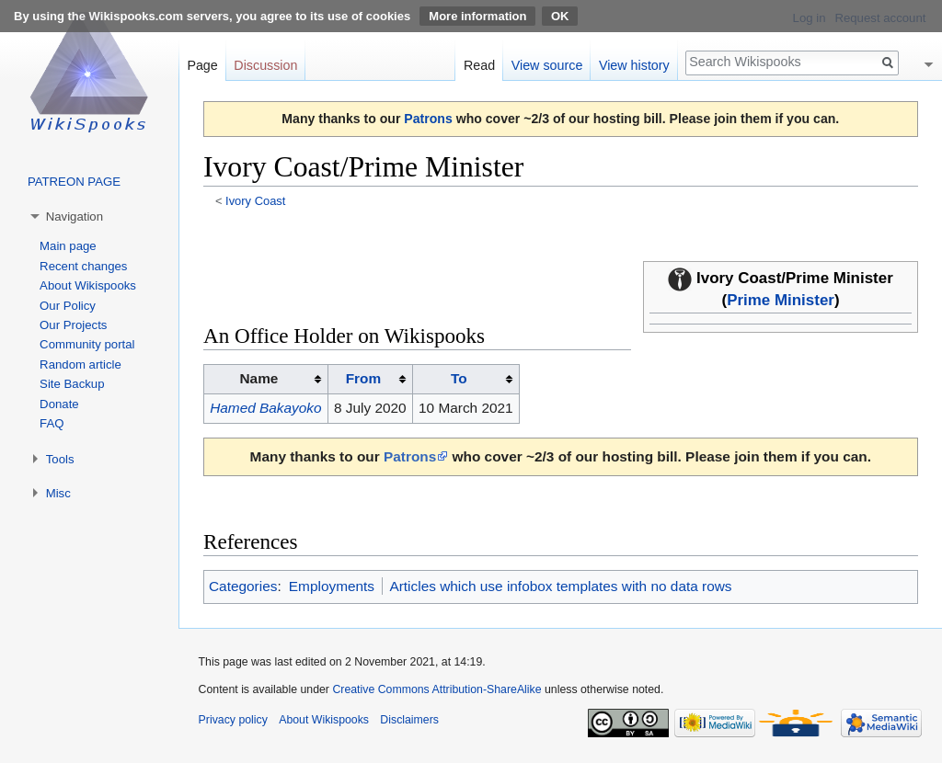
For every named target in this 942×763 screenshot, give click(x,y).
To (459, 378)
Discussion (265, 65)
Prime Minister (780, 300)
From (363, 378)
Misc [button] (58, 493)
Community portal (87, 344)
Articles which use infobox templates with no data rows (560, 586)
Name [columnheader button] (259, 378)
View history (634, 65)
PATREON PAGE (74, 181)
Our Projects (73, 325)
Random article (80, 364)
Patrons (428, 118)
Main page (68, 246)
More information (477, 16)
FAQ (51, 423)
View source (547, 65)
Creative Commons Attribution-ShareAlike (436, 689)
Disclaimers (409, 719)
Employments (331, 586)
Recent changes (83, 266)
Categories (243, 586)
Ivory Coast (255, 201)
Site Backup (72, 384)
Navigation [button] (74, 216)
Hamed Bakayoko (265, 408)
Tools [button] (60, 459)
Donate (59, 404)
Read (479, 65)
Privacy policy (233, 719)
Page (202, 65)
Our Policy (68, 306)
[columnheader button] (369, 379)
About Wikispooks (88, 285)
